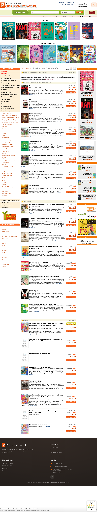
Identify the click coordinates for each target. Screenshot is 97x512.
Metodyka (5, 149)
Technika (4, 189)
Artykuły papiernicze (7, 108)
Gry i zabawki (5, 101)
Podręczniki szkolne (7, 205)
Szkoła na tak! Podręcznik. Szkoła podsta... (86, 175)
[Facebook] (52, 477)
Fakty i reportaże (7, 124)
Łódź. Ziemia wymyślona (37, 171)
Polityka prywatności (56, 452)
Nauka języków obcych (8, 155)
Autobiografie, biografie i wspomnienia (11, 117)
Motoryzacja (5, 151)
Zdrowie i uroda (6, 193)
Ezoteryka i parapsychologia (10, 122)
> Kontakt (61, 2)
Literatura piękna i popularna (10, 200)
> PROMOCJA (5, 73)
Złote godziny (34, 185)
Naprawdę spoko (87, 180)
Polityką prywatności (33, 508)
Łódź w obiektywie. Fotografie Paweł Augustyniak (87, 156)
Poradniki (4, 169)
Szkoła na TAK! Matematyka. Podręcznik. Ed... (87, 189)
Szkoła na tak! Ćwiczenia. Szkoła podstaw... (87, 167)
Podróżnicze (5, 162)
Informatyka (5, 137)
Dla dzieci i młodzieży (7, 97)
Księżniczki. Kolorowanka (38, 425)
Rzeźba (4, 178)
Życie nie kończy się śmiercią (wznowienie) (44, 218)
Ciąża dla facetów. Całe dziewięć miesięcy (44, 276)
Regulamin (53, 450)
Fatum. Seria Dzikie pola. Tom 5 (40, 232)
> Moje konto (70, 2)
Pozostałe (4, 171)
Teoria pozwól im (35, 142)
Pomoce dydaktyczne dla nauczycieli (10, 85)
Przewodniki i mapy (7, 173)
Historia (4, 133)
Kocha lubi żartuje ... (36, 114)
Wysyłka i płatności (7, 463)
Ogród (4, 158)
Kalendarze (4, 104)
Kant (30, 86)
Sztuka (4, 184)
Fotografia (5, 131)
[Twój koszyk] (94, 4)
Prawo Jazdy (5, 207)
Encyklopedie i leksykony (9, 120)
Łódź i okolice (6, 198)
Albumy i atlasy (6, 113)
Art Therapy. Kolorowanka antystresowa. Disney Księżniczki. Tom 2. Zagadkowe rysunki (46, 324)
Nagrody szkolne (6, 76)
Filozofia (4, 129)
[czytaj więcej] (49, 79)
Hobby (4, 135)
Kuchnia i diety (6, 142)
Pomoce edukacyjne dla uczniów (10, 87)
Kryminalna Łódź (6, 78)
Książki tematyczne (7, 111)
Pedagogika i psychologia (9, 160)
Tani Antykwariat (6, 92)
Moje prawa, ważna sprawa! (38, 262)
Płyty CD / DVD (5, 99)
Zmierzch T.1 (33, 290)
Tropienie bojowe (35, 381)
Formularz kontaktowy (8, 471)
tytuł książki (64, 12)
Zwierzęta (5, 196)
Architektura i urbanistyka (9, 115)
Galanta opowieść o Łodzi (38, 128)
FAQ (51, 455)
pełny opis (32, 94)
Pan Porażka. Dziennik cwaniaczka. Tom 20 (87, 92)
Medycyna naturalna (8, 146)
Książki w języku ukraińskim (9, 83)
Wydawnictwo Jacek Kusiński (9, 94)
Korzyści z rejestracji (8, 466)
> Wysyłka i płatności (67, 4)
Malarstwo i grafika (7, 144)
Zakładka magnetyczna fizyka (39, 353)
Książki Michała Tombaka (8, 80)
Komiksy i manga (6, 140)
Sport (3, 180)
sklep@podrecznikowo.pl (60, 466)
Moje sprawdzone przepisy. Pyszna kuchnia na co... (47, 204)
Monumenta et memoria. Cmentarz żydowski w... (89, 196)
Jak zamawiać (54, 447)
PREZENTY (4, 90)
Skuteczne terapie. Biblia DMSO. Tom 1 (43, 304)
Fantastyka (5, 126)
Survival (4, 182)
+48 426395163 (57, 463)
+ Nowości (4, 71)
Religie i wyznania (7, 175)
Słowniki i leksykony (7, 187)
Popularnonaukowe (7, 166)
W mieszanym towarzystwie (39, 100)
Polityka (4, 164)
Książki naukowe (6, 106)
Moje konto (5, 468)
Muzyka (4, 153)
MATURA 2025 (5, 202)
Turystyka (5, 191)
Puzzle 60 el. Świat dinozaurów (40, 367)
